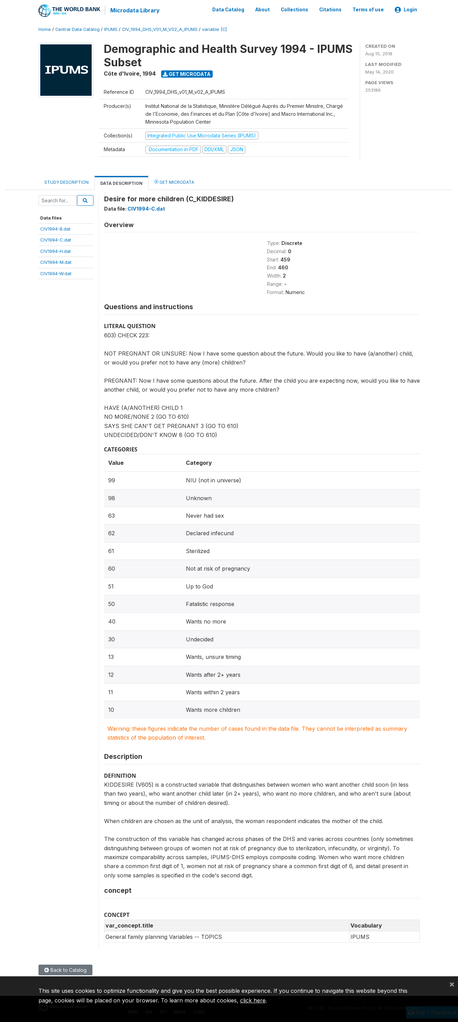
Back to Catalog (65, 970)
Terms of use (368, 9)
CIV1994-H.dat (55, 251)
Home (44, 29)
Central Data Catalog (77, 29)
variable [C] (214, 29)
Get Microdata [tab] (174, 181)
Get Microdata (187, 73)
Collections (294, 9)
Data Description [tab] (121, 182)
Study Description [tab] (66, 181)
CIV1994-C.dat (55, 239)
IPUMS (111, 29)
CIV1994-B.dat (55, 228)
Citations (330, 9)
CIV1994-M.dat (55, 262)
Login (406, 9)
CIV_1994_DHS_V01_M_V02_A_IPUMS (160, 29)
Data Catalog (228, 9)
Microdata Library (134, 10)
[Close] (452, 984)
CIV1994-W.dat (55, 273)
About (262, 9)
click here (253, 1000)
